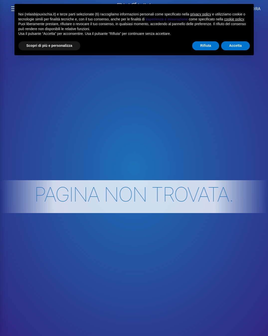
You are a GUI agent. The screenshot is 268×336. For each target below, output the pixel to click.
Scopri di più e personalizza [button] (49, 46)
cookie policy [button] (234, 19)
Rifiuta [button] (205, 46)
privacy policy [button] (200, 14)
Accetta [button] (235, 46)
